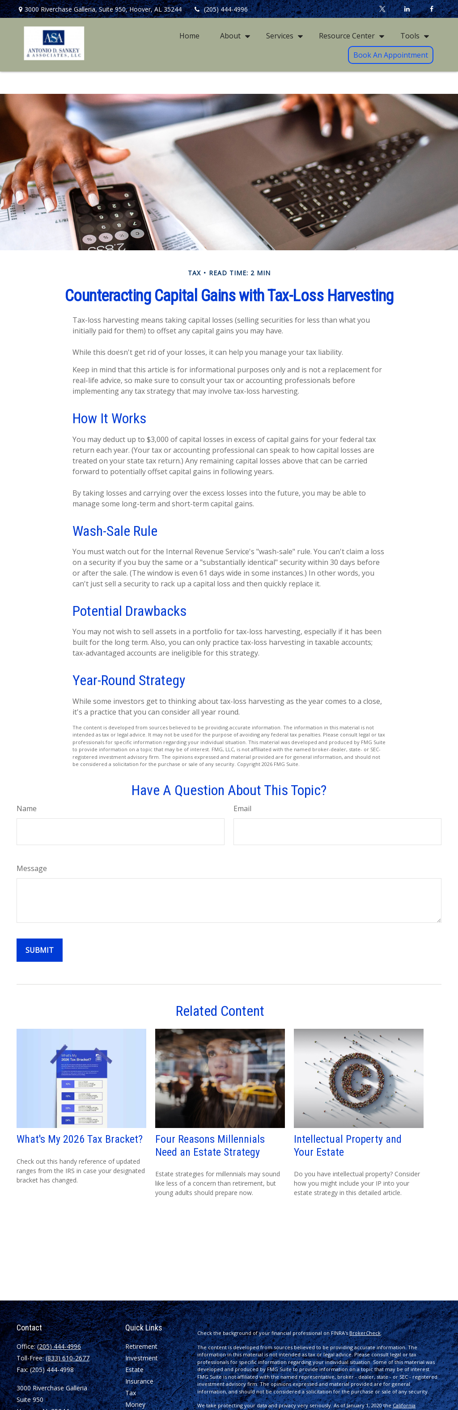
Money (135, 1404)
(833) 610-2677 (67, 1358)
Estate (134, 1369)
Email (242, 808)
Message (32, 868)
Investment (141, 1358)
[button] (189, 35)
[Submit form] (40, 950)
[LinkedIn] (407, 9)
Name (27, 808)
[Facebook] (431, 9)
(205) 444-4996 (220, 9)
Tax (130, 1393)
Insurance (139, 1381)
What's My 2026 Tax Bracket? (80, 1139)
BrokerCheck (365, 1333)
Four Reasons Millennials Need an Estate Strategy (210, 1145)
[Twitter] (382, 9)
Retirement (141, 1346)
